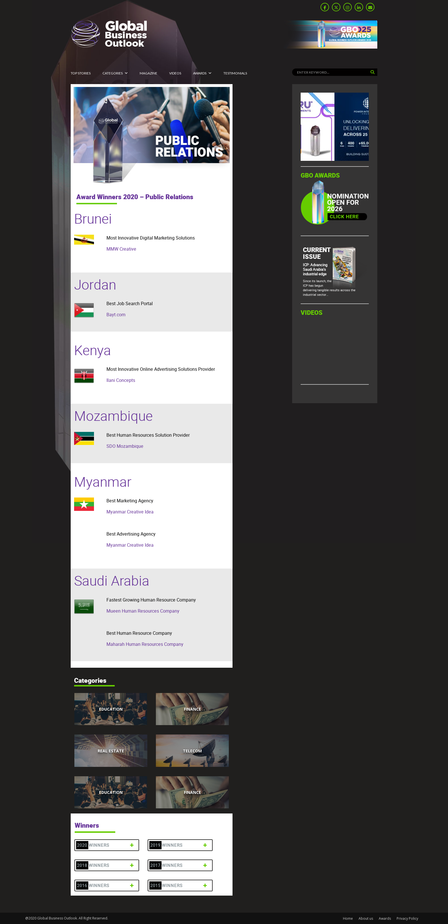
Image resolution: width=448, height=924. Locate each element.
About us (366, 918)
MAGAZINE (148, 73)
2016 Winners (106, 885)
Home (348, 918)
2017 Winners (179, 865)
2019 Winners (179, 845)
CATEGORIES (112, 73)
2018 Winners (106, 865)
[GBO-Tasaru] (335, 159)
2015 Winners (179, 885)
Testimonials (235, 73)
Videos (175, 73)
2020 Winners (106, 845)
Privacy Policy (407, 918)
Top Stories (81, 73)
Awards (199, 73)
